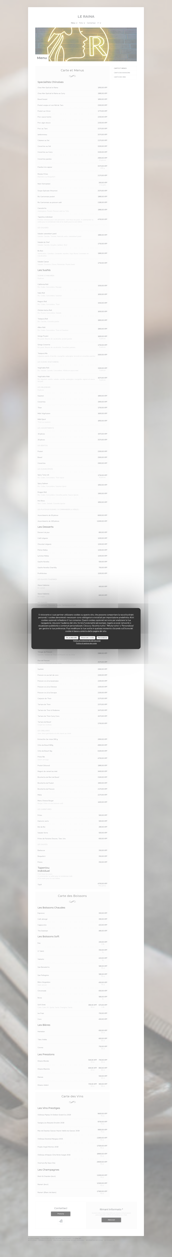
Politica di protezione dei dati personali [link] (87, 641)
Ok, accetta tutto (71, 638)
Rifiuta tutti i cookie (87, 638)
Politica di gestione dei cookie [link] (86, 643)
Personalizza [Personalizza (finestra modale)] (102, 638)
